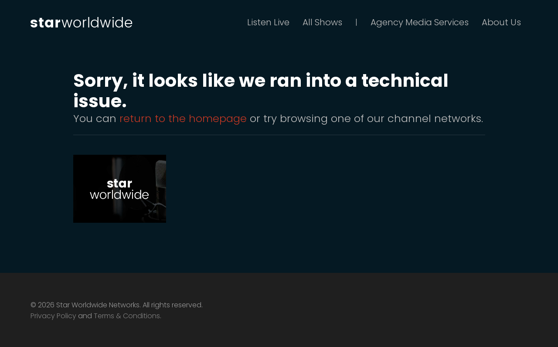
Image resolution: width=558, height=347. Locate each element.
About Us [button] (501, 22)
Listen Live (268, 22)
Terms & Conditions (127, 316)
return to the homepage (183, 118)
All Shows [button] (322, 22)
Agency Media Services (420, 22)
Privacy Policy (53, 316)
